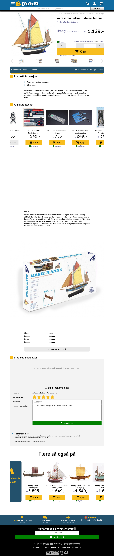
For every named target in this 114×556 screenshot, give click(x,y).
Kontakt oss (55, 544)
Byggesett (90, 14)
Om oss (47, 544)
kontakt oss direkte (39, 441)
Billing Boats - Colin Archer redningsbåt (57, 486)
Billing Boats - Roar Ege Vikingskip (80, 486)
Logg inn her (67, 423)
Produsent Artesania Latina (67, 22)
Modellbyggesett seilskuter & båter (67, 32)
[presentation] (12, 61)
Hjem (58, 14)
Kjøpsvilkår (66, 544)
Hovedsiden (37, 544)
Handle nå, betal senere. (88, 41)
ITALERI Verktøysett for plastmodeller (80, 132)
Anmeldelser (81, 70)
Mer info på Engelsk (57, 349)
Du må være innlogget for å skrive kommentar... (67, 412)
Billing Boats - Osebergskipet (33, 486)
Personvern (76, 544)
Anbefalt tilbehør (30, 70)
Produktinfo (16, 70)
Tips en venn (96, 70)
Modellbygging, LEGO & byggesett (74, 14)
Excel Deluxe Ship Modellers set (34, 132)
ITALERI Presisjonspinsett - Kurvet (57, 132)
